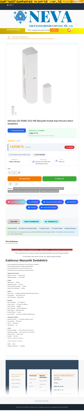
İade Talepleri (43, 380)
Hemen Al (59, 179)
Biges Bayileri (15, 387)
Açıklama (14, 221)
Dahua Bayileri (15, 376)
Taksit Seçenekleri (31, 221)
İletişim (31, 386)
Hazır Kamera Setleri (15, 202)
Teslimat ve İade (43, 386)
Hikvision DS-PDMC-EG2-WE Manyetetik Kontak (24, 191)
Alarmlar (32, 207)
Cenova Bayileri (15, 383)
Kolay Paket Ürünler (48, 207)
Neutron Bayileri (15, 379)
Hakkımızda (32, 379)
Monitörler (71, 202)
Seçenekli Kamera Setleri (52, 202)
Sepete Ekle (24, 179)
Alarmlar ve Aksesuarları (20, 37)
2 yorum (17, 141)
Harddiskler (33, 202)
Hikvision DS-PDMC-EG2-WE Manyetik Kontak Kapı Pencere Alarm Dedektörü (30, 38)
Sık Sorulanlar (43, 390)
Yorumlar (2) (51, 221)
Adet (9, 168)
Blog (30, 382)
